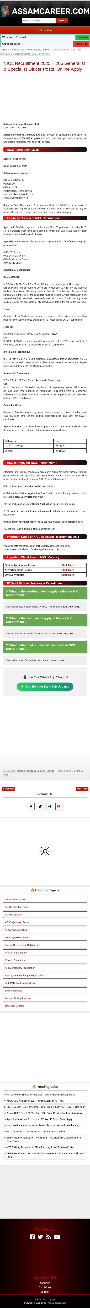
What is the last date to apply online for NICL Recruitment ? (40, 620)
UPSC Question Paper (17, 937)
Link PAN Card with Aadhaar (20, 983)
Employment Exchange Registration (24, 975)
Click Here (67, 565)
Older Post (82, 789)
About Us (45, 1283)
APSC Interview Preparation (20, 967)
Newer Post (8, 789)
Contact (45, 1291)
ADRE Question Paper (17, 907)
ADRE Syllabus (13, 914)
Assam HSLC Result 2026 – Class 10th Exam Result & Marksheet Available (45, 1113)
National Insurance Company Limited (30, 49)
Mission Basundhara (16, 952)
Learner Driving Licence (18, 998)
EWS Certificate (13, 990)
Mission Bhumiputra (15, 960)
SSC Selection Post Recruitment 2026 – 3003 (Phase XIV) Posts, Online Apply (46, 1107)
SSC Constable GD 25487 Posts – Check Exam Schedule (36, 1131)
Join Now (82, 37)
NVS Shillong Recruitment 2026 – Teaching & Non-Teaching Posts (40, 1147)
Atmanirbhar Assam (15, 899)
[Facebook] (32, 1237)
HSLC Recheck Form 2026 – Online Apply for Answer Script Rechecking (43, 1125)
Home (6, 49)
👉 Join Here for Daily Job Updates (45, 686)
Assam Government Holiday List (22, 945)
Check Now (81, 44)
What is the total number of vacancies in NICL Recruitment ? (41, 646)
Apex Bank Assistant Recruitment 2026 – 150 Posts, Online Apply (39, 1119)
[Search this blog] (39, 20)
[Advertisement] (45, 98)
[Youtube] (57, 1237)
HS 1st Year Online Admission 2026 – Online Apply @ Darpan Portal (41, 1094)
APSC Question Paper (17, 922)
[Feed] (48, 1237)
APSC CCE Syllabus (16, 929)
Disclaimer (45, 1287)
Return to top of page (45, 1299)
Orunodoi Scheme (15, 1005)
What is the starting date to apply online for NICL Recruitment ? (43, 593)
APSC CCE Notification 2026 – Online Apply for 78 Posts (35, 1101)
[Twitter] (40, 1237)
